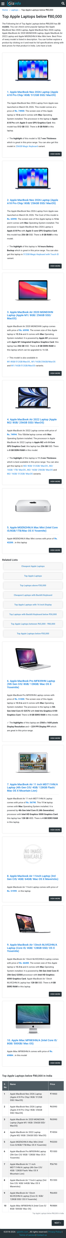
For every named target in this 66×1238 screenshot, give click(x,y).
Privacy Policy (54, 1232)
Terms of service (27, 1235)
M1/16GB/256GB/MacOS (43, 361)
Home (5, 10)
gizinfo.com (22, 1232)
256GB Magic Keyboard (27, 146)
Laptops (14, 10)
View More (55, 154)
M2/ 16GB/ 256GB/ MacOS (40, 470)
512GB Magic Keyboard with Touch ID (41, 254)
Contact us (42, 1235)
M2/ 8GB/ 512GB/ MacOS (35, 466)
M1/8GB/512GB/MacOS (18, 361)
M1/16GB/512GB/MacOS (23, 365)
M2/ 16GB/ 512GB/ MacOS (20, 474)
